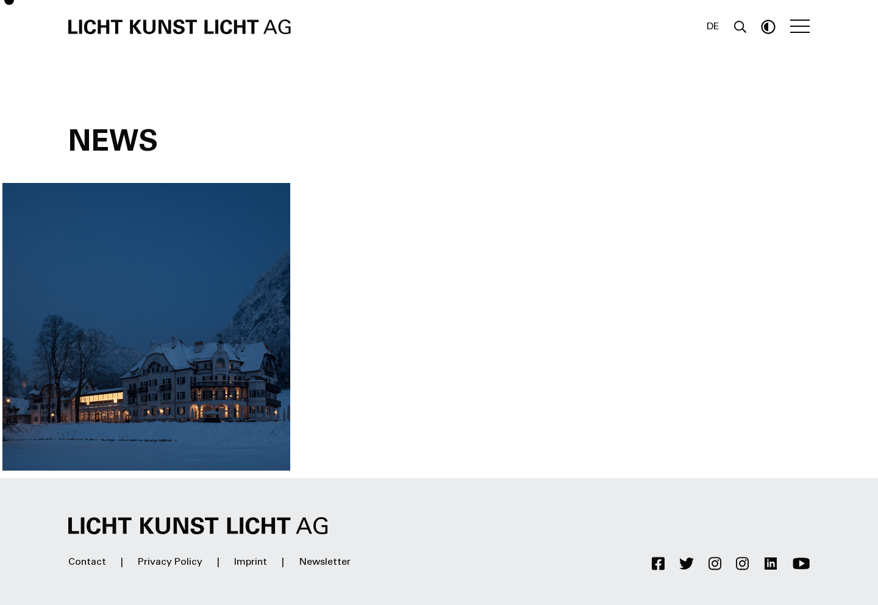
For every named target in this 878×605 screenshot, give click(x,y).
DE (713, 27)
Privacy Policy (170, 562)
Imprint (250, 562)
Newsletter (325, 562)
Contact (87, 562)
